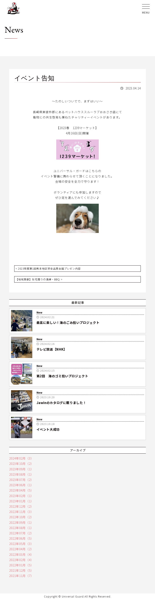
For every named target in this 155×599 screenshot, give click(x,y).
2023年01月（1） (21, 501)
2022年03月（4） (21, 554)
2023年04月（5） (21, 490)
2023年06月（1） (21, 485)
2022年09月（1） (21, 522)
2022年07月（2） (21, 533)
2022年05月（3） (21, 544)
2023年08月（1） (21, 474)
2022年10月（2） (21, 517)
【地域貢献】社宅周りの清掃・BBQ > (39, 279)
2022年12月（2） (21, 506)
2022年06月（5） (21, 538)
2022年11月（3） (21, 512)
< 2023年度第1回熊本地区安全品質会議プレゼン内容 (48, 268)
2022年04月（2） (21, 549)
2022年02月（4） (21, 560)
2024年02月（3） (21, 458)
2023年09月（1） (21, 469)
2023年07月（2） (21, 480)
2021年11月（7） (21, 576)
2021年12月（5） (21, 570)
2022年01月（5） (21, 565)
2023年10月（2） (21, 463)
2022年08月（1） (21, 528)
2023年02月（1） (21, 496)
